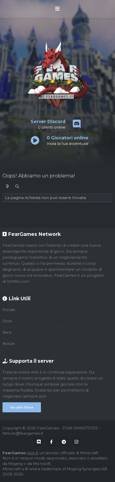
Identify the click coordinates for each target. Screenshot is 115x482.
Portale (9, 310)
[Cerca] (17, 186)
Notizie (9, 343)
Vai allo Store (21, 407)
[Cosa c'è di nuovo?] (7, 186)
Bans (7, 332)
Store (7, 321)
